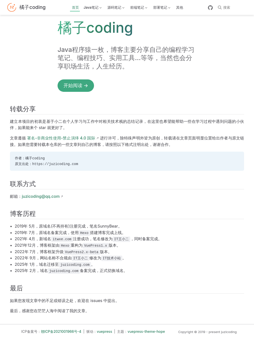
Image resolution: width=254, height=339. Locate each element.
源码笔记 (116, 8)
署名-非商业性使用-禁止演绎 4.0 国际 (61, 138)
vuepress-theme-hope (146, 331)
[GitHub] (210, 8)
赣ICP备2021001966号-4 (61, 331)
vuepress (104, 331)
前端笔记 (138, 8)
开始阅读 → (76, 85)
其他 (179, 7)
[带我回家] (26, 7)
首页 (75, 7)
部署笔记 (161, 8)
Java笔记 (92, 8)
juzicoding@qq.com (41, 196)
